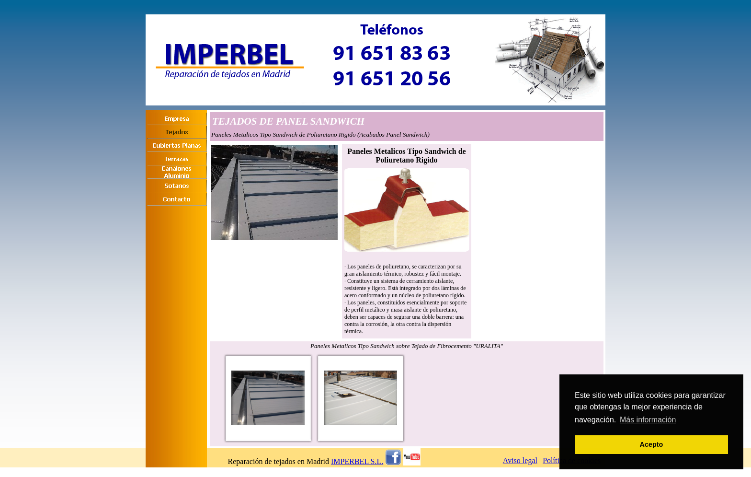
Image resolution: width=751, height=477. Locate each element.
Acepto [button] (651, 444)
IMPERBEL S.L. (357, 461)
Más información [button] (648, 420)
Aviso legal (520, 460)
